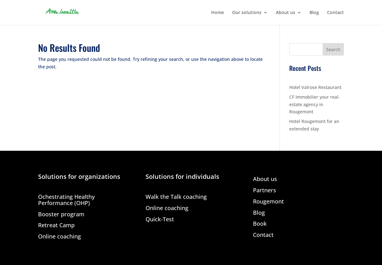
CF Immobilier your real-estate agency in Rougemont (314, 104)
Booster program (61, 214)
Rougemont (268, 202)
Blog (314, 12)
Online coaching (59, 236)
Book (260, 224)
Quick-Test (160, 219)
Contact (335, 12)
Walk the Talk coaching (176, 197)
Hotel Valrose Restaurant (315, 87)
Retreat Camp (56, 225)
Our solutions (246, 12)
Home (217, 12)
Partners (264, 190)
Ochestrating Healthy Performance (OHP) (66, 200)
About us (285, 12)
